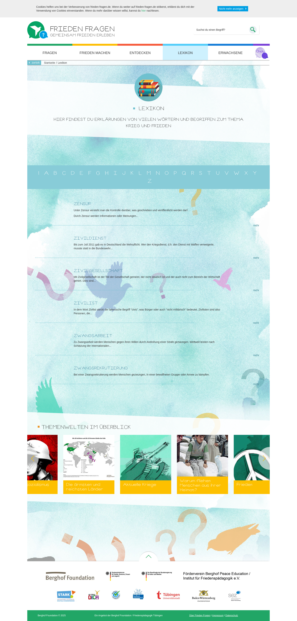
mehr (256, 225)
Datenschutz (231, 615)
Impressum (217, 615)
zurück (36, 62)
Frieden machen (95, 53)
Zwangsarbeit (93, 335)
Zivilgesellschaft (98, 270)
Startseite (49, 62)
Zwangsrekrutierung (101, 368)
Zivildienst (90, 238)
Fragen (50, 53)
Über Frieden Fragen (199, 615)
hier (143, 10)
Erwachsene (230, 53)
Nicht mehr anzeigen (231, 8)
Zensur (82, 203)
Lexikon (185, 53)
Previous (27, 458)
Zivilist (86, 303)
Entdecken (140, 53)
